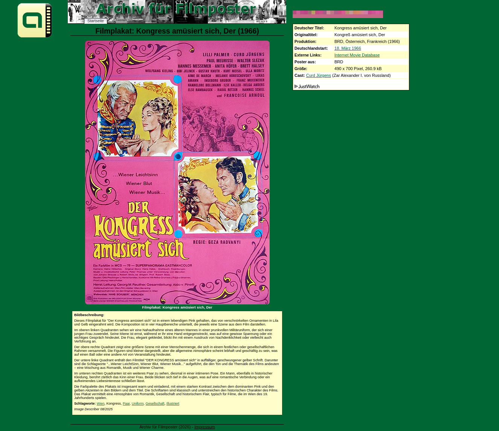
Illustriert (172, 403)
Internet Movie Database (357, 55)
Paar (126, 403)
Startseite (95, 21)
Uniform (138, 403)
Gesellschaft (155, 403)
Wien (101, 403)
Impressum (204, 427)
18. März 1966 (347, 48)
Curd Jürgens (318, 75)
